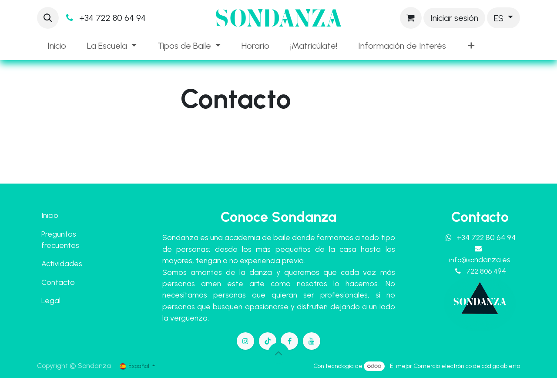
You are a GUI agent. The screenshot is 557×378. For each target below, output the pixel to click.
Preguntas (58, 233)
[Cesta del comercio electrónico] (411, 18)
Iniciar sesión (454, 18)
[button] (48, 18)
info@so (479, 260)
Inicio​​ (49, 215)
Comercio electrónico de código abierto (466, 366)
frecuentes (60, 245)
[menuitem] (57, 46)
